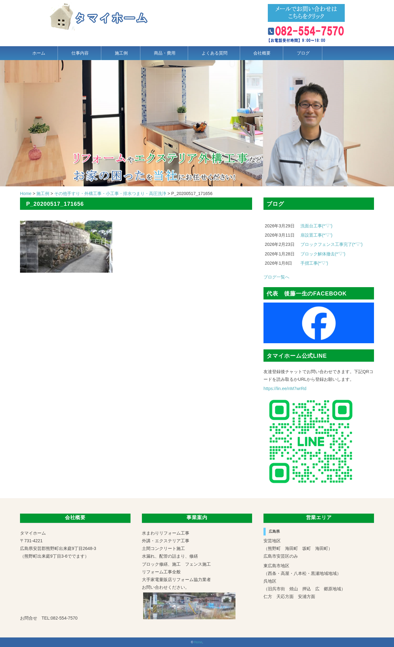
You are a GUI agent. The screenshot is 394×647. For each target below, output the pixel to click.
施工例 (121, 53)
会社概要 (262, 53)
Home (198, 642)
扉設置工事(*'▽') (316, 235)
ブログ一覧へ (276, 277)
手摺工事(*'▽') (314, 263)
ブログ (303, 53)
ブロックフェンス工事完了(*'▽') (331, 244)
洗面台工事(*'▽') (316, 225)
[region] (197, 123)
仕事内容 (80, 53)
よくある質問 (214, 53)
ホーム (38, 53)
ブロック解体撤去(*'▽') (322, 253)
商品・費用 (164, 53)
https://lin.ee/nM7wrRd (284, 388)
